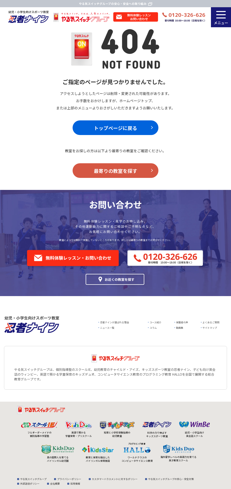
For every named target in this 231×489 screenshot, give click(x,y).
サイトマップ (210, 327)
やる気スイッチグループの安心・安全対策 (171, 479)
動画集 (179, 327)
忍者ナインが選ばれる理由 (114, 322)
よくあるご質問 (211, 322)
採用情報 (75, 483)
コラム (153, 327)
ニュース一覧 (107, 327)
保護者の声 (182, 322)
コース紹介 (155, 322)
